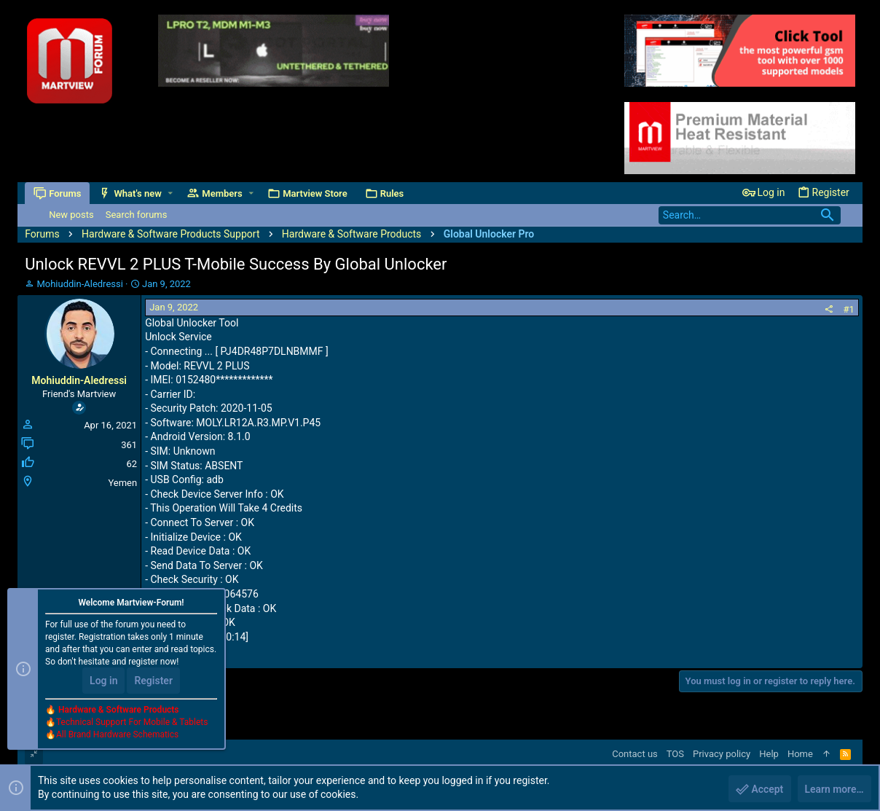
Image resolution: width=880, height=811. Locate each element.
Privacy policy (721, 753)
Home (800, 753)
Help (769, 753)
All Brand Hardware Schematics (117, 735)
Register (153, 681)
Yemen (122, 482)
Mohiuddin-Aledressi (79, 283)
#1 (849, 309)
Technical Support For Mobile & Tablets (132, 723)
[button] (170, 193)
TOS (675, 753)
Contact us (635, 753)
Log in (103, 681)
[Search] (750, 215)
